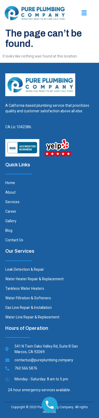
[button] (84, 13)
